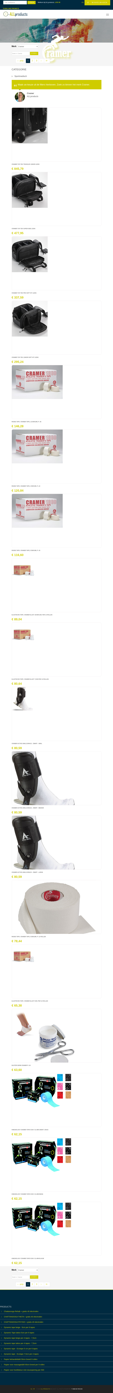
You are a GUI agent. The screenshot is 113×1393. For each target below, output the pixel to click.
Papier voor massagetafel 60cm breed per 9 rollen (24, 1365)
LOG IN (57, 2)
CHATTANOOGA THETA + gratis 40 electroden (23, 1317)
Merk (14, 46)
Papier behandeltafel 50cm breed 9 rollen (20, 1359)
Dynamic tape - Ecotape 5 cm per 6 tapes (21, 1349)
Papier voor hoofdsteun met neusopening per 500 (24, 1370)
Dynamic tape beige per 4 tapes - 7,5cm (20, 1338)
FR (83, 2)
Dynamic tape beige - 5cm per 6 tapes (19, 1327)
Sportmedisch (20, 76)
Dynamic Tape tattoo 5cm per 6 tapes (19, 1333)
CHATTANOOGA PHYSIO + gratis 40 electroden (23, 1322)
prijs (20, 61)
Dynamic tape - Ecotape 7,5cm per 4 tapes (21, 1354)
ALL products (45, 1389)
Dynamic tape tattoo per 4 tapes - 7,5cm (20, 1343)
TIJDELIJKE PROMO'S (11, 9)
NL (31, 1389)
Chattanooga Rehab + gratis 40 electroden (21, 1311)
